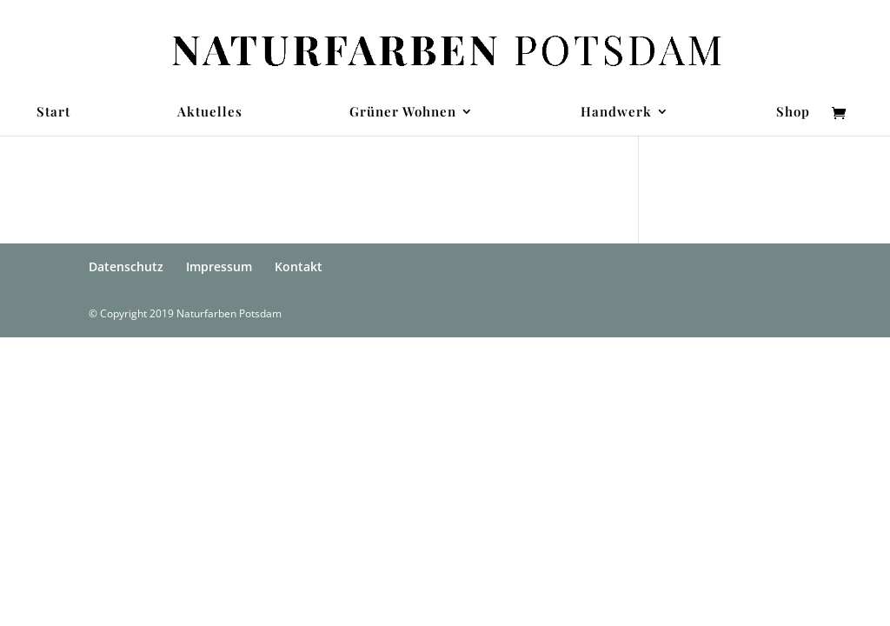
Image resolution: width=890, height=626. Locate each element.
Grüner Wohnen (402, 112)
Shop (793, 112)
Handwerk (616, 112)
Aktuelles (209, 112)
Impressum (219, 266)
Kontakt (298, 266)
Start (53, 112)
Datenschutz (126, 266)
